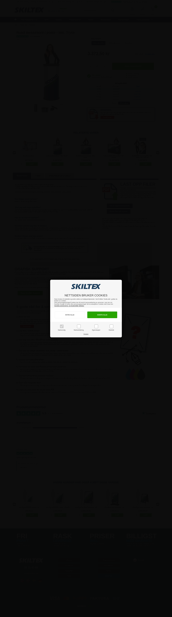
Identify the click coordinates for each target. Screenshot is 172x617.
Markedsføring (79, 330)
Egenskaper (96, 330)
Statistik (111, 330)
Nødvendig (61, 330)
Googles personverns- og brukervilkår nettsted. (69, 306)
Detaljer (85, 334)
